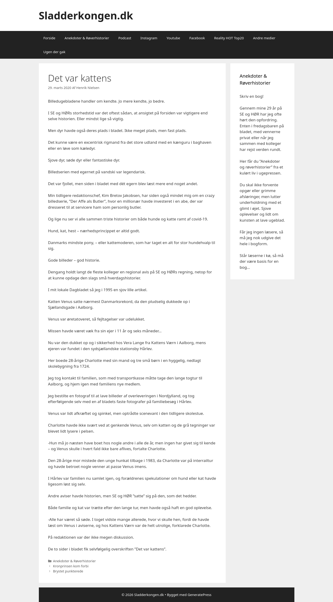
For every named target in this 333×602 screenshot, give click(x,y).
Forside (49, 38)
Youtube (173, 38)
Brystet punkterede (68, 571)
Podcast (124, 38)
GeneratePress (199, 594)
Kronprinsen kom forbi (70, 566)
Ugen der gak (54, 51)
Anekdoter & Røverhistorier (87, 38)
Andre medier (264, 38)
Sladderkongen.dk (86, 15)
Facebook (197, 38)
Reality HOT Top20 (229, 38)
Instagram (148, 38)
